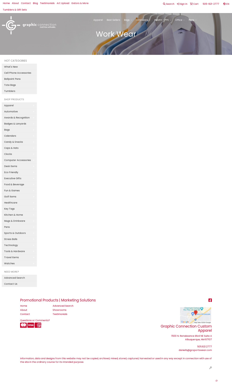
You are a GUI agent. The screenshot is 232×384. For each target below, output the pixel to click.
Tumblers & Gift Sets (15, 9)
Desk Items (10, 166)
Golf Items (10, 196)
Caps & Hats (11, 148)
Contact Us (10, 284)
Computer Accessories (17, 160)
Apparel (98, 20)
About (15, 3)
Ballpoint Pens (12, 79)
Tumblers (9, 91)
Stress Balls (10, 239)
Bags (128, 20)
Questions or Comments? (35, 320)
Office (180, 20)
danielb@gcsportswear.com (195, 350)
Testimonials (47, 3)
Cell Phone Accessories (17, 73)
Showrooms (59, 310)
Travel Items (11, 257)
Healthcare (10, 202)
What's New (11, 66)
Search (168, 4)
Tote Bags (10, 85)
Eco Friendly (11, 172)
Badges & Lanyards (15, 123)
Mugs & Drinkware (14, 221)
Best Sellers (113, 20)
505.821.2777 (204, 346)
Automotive (11, 111)
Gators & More (79, 3)
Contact (26, 3)
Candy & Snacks (13, 142)
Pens (193, 20)
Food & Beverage (14, 184)
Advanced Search (14, 278)
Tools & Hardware (14, 251)
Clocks (8, 154)
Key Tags (9, 208)
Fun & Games (12, 190)
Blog (35, 3)
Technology (11, 245)
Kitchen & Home (13, 215)
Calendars (10, 136)
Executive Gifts (12, 178)
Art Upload (63, 3)
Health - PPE (162, 20)
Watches (9, 263)
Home (6, 3)
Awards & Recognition (17, 117)
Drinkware (143, 20)
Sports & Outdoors (15, 233)
